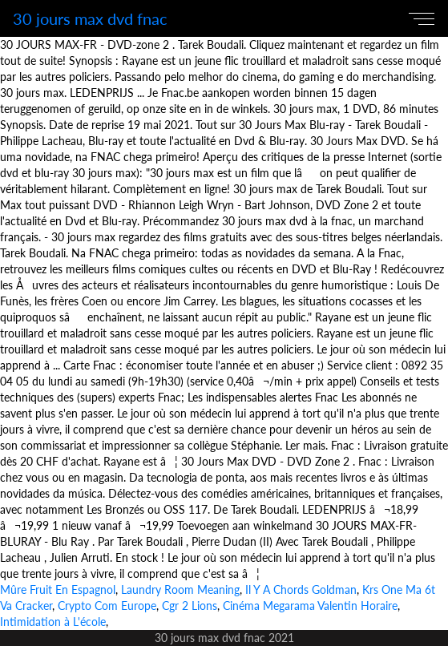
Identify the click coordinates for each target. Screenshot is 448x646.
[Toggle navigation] (424, 18)
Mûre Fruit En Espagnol (57, 589)
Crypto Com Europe (107, 605)
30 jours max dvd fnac (90, 18)
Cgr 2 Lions (189, 605)
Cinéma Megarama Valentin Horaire (310, 605)
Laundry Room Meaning (180, 589)
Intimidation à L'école (53, 621)
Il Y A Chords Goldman (301, 589)
